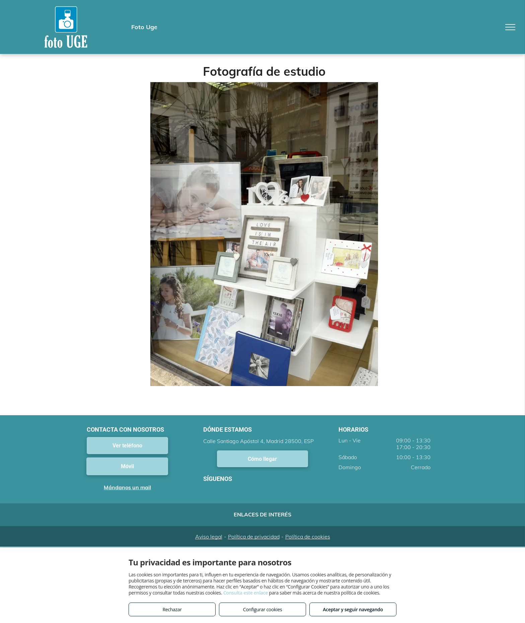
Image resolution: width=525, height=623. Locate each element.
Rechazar (171, 609)
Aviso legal (208, 536)
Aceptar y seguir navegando (353, 609)
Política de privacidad (254, 536)
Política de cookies (307, 536)
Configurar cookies (262, 609)
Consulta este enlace (245, 592)
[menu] (510, 27)
